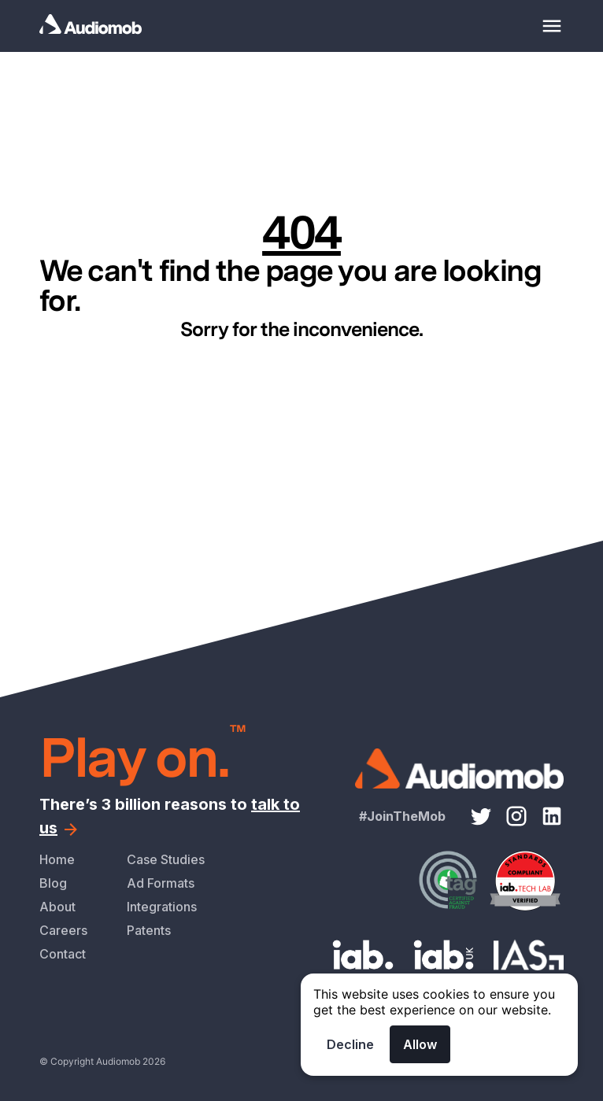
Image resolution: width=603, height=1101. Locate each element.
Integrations (162, 906)
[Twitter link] (481, 816)
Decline (350, 1044)
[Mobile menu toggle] (552, 26)
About (57, 906)
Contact (62, 954)
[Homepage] (110, 26)
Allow (420, 1044)
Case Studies (166, 859)
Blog (53, 883)
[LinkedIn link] (552, 816)
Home (57, 859)
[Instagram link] (516, 816)
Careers (63, 930)
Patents (149, 930)
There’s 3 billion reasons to (169, 816)
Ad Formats (160, 883)
